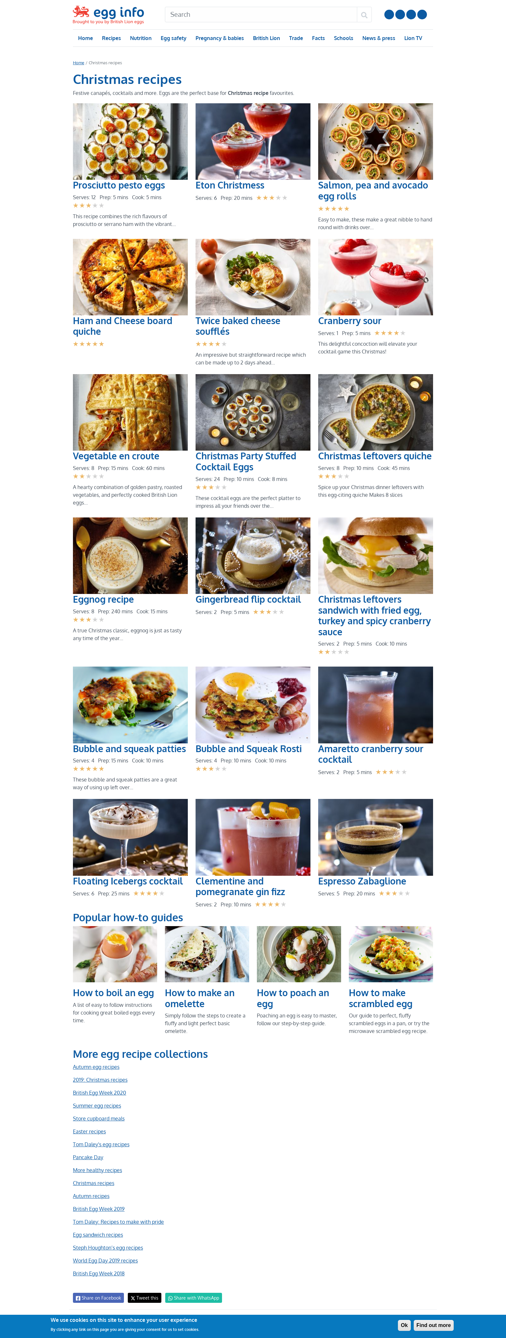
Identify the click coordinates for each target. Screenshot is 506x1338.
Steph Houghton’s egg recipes (107, 1247)
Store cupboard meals (98, 1118)
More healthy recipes (97, 1170)
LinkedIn (411, 14)
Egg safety (173, 38)
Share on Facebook (98, 1298)
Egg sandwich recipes (98, 1234)
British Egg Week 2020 (99, 1092)
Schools (342, 38)
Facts (318, 38)
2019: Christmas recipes (100, 1080)
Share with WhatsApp (190, 1298)
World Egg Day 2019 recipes (105, 1260)
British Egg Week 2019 (98, 1209)
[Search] (261, 14)
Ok (404, 1325)
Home (85, 38)
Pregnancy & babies (219, 38)
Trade (296, 38)
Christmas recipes (93, 1183)
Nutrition (141, 38)
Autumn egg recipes (96, 1067)
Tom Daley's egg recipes (101, 1144)
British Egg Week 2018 (98, 1273)
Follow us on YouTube (389, 14)
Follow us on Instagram (400, 14)
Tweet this (143, 1298)
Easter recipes (89, 1131)
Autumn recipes (91, 1196)
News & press (378, 38)
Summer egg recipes (96, 1105)
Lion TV (412, 38)
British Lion (266, 38)
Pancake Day (88, 1157)
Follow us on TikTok (422, 14)
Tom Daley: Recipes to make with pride (118, 1222)
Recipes (111, 38)
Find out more (434, 1325)
